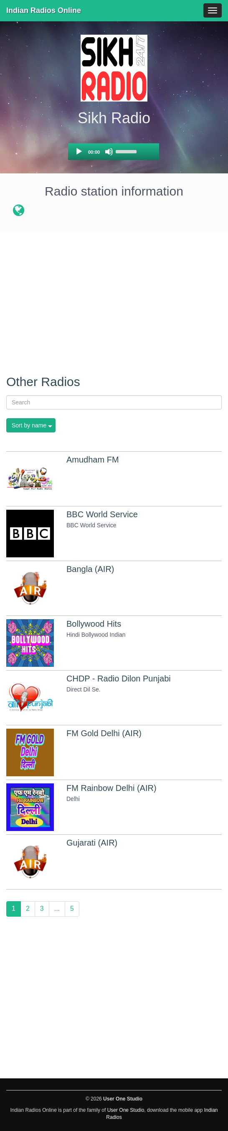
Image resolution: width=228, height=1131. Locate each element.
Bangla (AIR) (90, 569)
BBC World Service (102, 514)
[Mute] (109, 151)
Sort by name (29, 425)
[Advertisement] (114, 298)
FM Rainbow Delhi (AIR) (111, 788)
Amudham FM (92, 459)
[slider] (127, 150)
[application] (113, 151)
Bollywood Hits (93, 623)
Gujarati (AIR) (91, 842)
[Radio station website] (18, 211)
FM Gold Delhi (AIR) (104, 733)
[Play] (79, 151)
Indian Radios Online (43, 10)
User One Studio (125, 1110)
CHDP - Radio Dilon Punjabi (118, 678)
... (57, 908)
